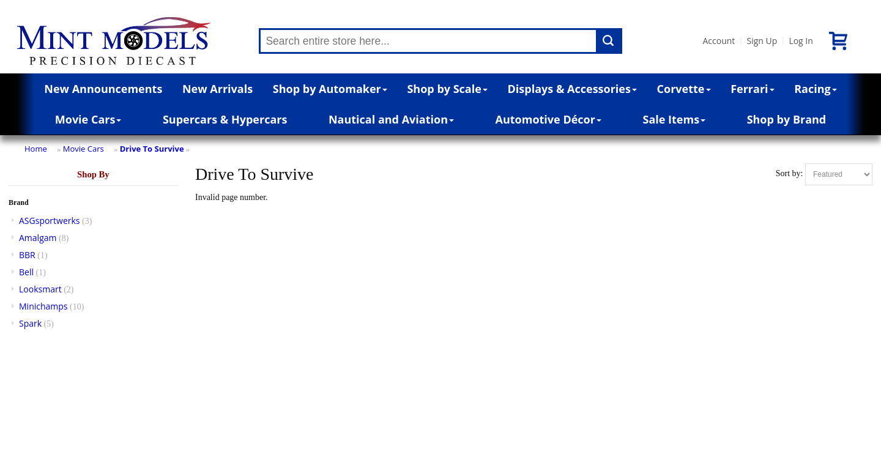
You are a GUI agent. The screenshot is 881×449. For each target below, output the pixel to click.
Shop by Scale (447, 88)
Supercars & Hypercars (225, 119)
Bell (26, 272)
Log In (800, 40)
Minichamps (43, 306)
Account (718, 40)
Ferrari (752, 88)
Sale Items (673, 119)
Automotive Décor (548, 119)
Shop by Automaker (330, 88)
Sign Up (761, 40)
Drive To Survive (152, 148)
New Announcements (103, 88)
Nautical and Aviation (391, 119)
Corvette (684, 88)
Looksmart (40, 289)
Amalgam (37, 237)
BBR (27, 255)
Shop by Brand (787, 119)
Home (35, 148)
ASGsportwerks (49, 220)
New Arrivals (217, 88)
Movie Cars (88, 119)
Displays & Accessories (572, 88)
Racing (815, 88)
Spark (30, 323)
